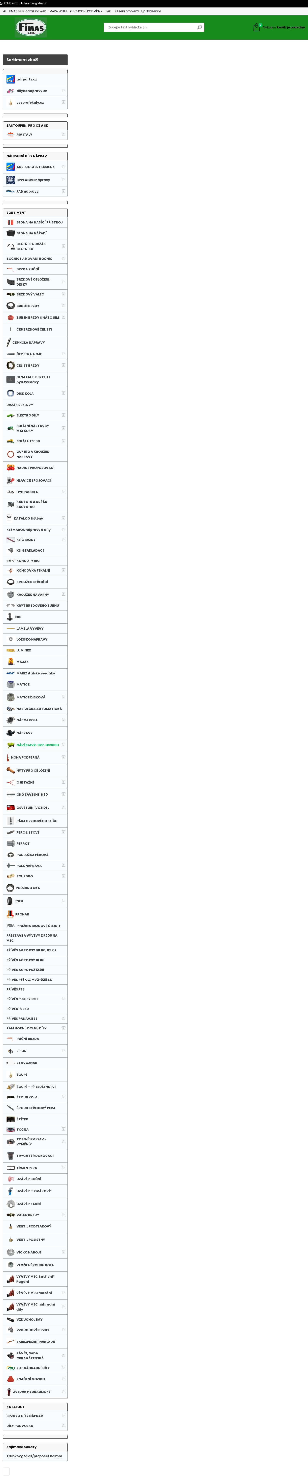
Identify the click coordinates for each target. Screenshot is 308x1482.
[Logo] (30, 27)
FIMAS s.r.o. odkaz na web (27, 11)
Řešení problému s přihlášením (138, 11)
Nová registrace (35, 3)
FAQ (109, 11)
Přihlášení (10, 3)
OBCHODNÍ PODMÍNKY (86, 11)
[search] (199, 29)
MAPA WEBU (58, 11)
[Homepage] (4, 11)
